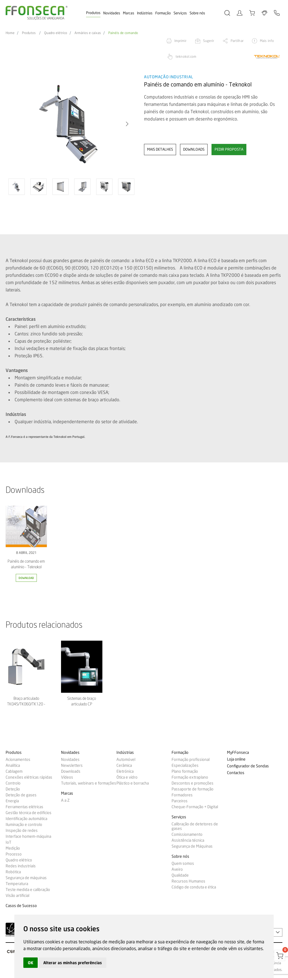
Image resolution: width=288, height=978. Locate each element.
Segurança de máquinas (26, 877)
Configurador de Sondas (248, 766)
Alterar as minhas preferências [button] (72, 962)
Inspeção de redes (22, 830)
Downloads (70, 771)
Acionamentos (18, 759)
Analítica (13, 765)
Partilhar (237, 41)
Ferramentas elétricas (24, 807)
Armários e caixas (88, 33)
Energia (12, 801)
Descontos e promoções (192, 783)
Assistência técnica (188, 840)
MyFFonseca (238, 752)
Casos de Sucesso (21, 906)
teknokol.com (186, 56)
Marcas (128, 13)
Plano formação (185, 771)
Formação (163, 13)
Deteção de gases (21, 795)
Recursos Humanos (188, 881)
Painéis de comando (123, 33)
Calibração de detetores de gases (195, 826)
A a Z (65, 800)
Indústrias (144, 13)
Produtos (93, 12)
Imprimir (180, 41)
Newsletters (72, 765)
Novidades (111, 13)
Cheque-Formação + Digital (195, 807)
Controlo (13, 783)
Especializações (185, 765)
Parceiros (180, 801)
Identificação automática (26, 818)
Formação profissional (191, 759)
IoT (8, 842)
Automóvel (125, 759)
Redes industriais (21, 866)
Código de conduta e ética (194, 887)
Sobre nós (197, 13)
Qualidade (180, 875)
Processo (14, 854)
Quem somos (183, 863)
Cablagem (14, 771)
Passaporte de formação (192, 789)
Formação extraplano (190, 777)
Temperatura (17, 883)
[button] (127, 124)
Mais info (267, 41)
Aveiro (177, 869)
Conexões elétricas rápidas (29, 777)
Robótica (13, 872)
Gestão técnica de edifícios (28, 812)
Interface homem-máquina (28, 836)
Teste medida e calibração (28, 889)
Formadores (182, 795)
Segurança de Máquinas (192, 846)
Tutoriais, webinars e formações (88, 783)
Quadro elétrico (55, 33)
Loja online (236, 759)
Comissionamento (187, 834)
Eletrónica (125, 771)
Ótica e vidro (127, 777)
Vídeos (67, 777)
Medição (13, 848)
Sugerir (208, 41)
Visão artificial (17, 895)
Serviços (180, 13)
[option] (71, 124)
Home (10, 33)
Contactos (235, 773)
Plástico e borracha (132, 783)
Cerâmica (124, 765)
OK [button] (30, 962)
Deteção (13, 789)
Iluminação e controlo (24, 824)
